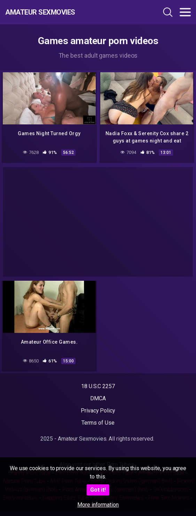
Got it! (98, 489)
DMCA (98, 398)
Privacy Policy (98, 410)
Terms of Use (97, 422)
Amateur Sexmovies (40, 12)
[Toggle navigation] (185, 12)
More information (98, 504)
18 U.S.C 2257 (98, 386)
